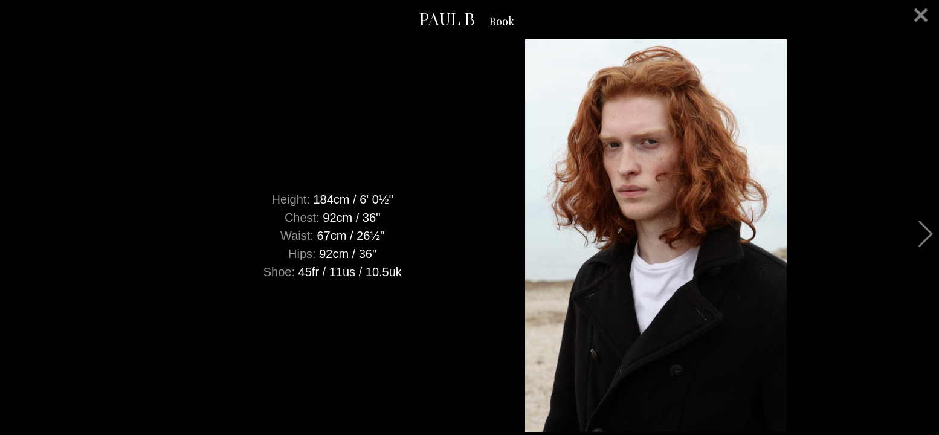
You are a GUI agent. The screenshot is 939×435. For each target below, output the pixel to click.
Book (501, 21)
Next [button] (925, 234)
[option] (469, 235)
